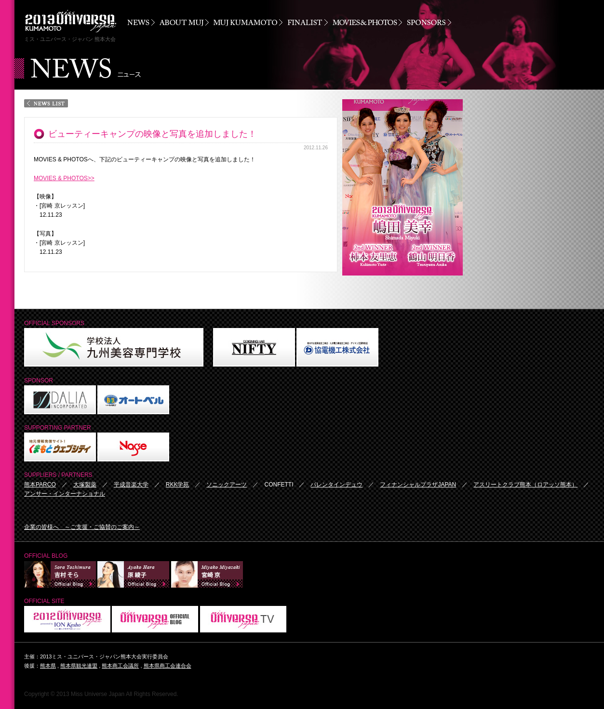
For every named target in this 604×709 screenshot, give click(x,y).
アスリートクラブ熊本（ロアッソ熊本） (525, 484)
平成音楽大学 (131, 484)
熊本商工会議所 (120, 666)
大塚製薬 (84, 484)
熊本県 (48, 666)
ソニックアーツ (226, 484)
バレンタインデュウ (336, 484)
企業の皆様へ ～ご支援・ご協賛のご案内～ (82, 527)
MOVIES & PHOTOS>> (64, 178)
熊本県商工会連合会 (167, 666)
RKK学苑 (177, 484)
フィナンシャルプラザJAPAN (418, 484)
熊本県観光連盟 (78, 666)
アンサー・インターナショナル (64, 493)
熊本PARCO (40, 484)
